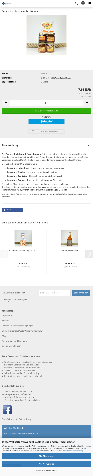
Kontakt (5, 320)
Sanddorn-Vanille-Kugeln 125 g (23, 250)
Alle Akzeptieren (46, 456)
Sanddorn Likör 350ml (70, 250)
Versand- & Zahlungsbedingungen (17, 325)
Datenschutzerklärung (74, 451)
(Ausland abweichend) (62, 78)
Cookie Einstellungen (11, 345)
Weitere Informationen (46, 470)
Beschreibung (10, 145)
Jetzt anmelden (81, 292)
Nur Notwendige (46, 464)
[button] (6, 103)
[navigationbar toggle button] (89, 3)
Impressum (7, 315)
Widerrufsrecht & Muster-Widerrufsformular (22, 330)
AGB (4, 336)
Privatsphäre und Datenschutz (16, 341)
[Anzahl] (46, 103)
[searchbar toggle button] (76, 3)
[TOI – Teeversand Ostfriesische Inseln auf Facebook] (7, 409)
